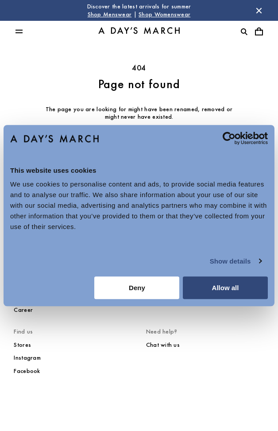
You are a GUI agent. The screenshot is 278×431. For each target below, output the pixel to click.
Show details (230, 261)
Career (23, 310)
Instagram (27, 357)
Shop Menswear (110, 14)
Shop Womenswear (164, 14)
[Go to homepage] (139, 31)
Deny (137, 287)
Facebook (27, 371)
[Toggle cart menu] (258, 31)
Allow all (225, 287)
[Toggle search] (243, 31)
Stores (22, 345)
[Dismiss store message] (258, 10)
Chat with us (163, 345)
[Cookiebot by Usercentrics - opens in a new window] (229, 138)
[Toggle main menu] (19, 31)
